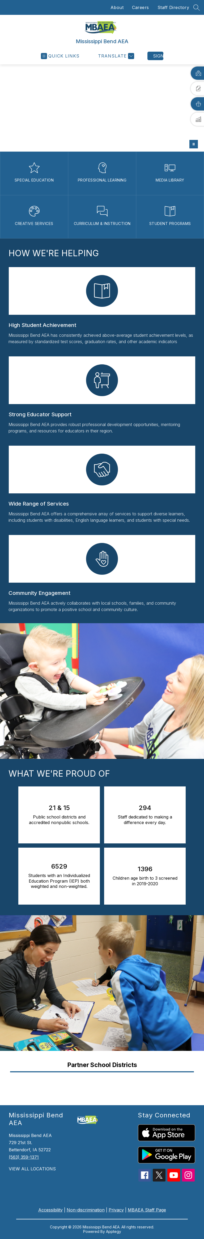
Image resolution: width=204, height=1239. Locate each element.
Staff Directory (173, 7)
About (117, 7)
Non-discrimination (86, 1210)
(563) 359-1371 (24, 1157)
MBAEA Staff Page (147, 1210)
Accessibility (50, 1210)
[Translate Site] (115, 56)
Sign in (158, 56)
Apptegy (113, 1231)
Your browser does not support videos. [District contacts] (102, 108)
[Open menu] (60, 56)
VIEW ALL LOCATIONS (32, 1168)
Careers (140, 7)
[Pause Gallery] (193, 144)
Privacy (116, 1210)
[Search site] (196, 7)
